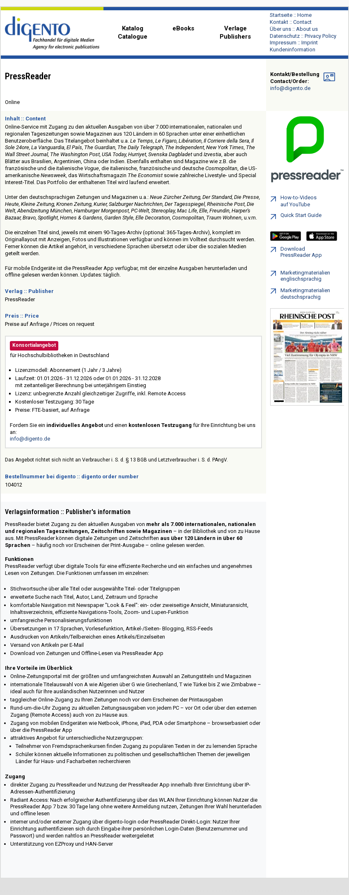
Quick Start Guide (295, 217)
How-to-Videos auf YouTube (293, 201)
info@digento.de (30, 439)
